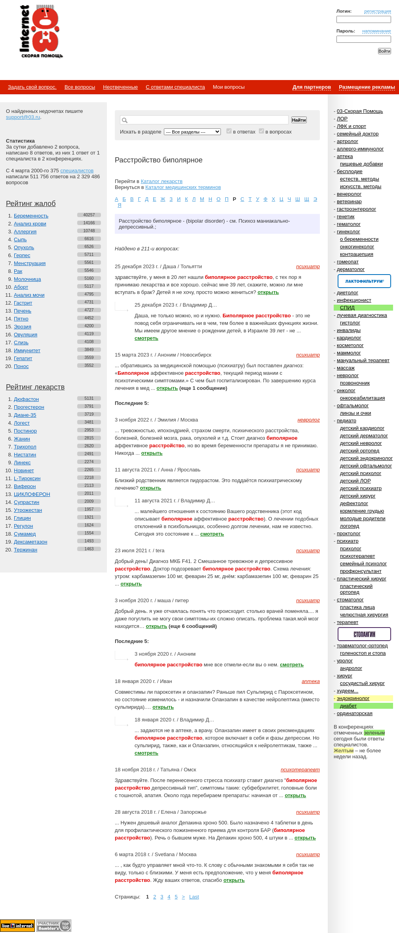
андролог (351, 668)
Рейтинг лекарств (35, 387)
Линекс (22, 463)
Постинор (25, 431)
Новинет (24, 470)
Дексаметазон (30, 542)
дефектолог (354, 503)
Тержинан (25, 550)
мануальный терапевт (363, 360)
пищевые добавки (361, 164)
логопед (349, 526)
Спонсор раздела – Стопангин (364, 634)
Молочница (27, 279)
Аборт (21, 287)
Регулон (23, 526)
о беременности (359, 239)
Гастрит (23, 303)
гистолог (350, 323)
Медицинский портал (41, 32)
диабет (348, 706)
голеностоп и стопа (363, 653)
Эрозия (22, 327)
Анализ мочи (29, 295)
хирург (344, 676)
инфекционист (354, 300)
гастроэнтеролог (356, 209)
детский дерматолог (364, 436)
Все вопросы (80, 87)
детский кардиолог (362, 428)
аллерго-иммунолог (360, 149)
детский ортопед (359, 451)
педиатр (346, 421)
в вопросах (278, 132)
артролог (347, 141)
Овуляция (25, 335)
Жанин (22, 439)
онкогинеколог (357, 247)
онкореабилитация (362, 398)
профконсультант (361, 571)
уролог (345, 661)
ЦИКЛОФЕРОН (32, 494)
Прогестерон (29, 407)
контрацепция (356, 254)
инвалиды (349, 330)
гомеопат (348, 262)
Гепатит (23, 358)
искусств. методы (360, 186)
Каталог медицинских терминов (183, 187)
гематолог (349, 224)
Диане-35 (25, 415)
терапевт (347, 622)
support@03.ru (23, 117)
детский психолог (360, 473)
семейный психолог (363, 564)
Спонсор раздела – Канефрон (364, 281)
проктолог (349, 533)
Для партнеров (312, 87)
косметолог (350, 345)
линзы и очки (355, 413)
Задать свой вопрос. (32, 87)
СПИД (347, 308)
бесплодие (350, 171)
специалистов (76, 171)
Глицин (22, 518)
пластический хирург (361, 579)
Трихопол (25, 447)
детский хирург (358, 496)
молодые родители (363, 518)
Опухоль (24, 247)
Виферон (25, 486)
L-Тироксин (27, 478)
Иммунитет (27, 350)
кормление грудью (362, 511)
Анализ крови (30, 224)
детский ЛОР (355, 481)
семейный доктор (357, 134)
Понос (21, 366)
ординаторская (354, 713)
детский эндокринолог (366, 458)
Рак (18, 271)
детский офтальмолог (366, 466)
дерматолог (351, 269)
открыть (268, 292)
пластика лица (357, 607)
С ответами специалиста (175, 87)
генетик (346, 216)
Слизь (21, 342)
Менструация (30, 263)
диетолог (347, 293)
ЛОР (342, 119)
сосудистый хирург (362, 683)
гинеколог (348, 232)
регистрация (377, 10)
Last (194, 897)
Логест (22, 423)
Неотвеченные (120, 87)
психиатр (348, 541)
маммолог (349, 353)
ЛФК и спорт (351, 126)
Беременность (31, 216)
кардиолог (349, 338)
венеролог (349, 194)
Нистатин (25, 455)
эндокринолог (353, 698)
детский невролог (361, 443)
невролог (348, 375)
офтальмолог (353, 405)
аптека (345, 156)
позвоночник (355, 383)
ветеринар (349, 201)
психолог (350, 548)
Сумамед (25, 534)
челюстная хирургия (364, 615)
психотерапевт (357, 556)
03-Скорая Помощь (360, 111)
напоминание (376, 30)
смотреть (146, 338)
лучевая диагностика (362, 315)
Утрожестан (28, 510)
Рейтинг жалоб (31, 204)
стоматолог (350, 600)
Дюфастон (26, 399)
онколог (346, 390)
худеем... (347, 691)
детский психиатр (361, 488)
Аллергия (25, 232)
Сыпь (20, 239)
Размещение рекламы (367, 87)
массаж (346, 368)
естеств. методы (359, 179)
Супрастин (26, 502)
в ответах (244, 132)
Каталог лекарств (161, 181)
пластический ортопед (356, 589)
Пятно (21, 319)
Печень (22, 311)
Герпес (22, 255)
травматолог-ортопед (362, 646)
